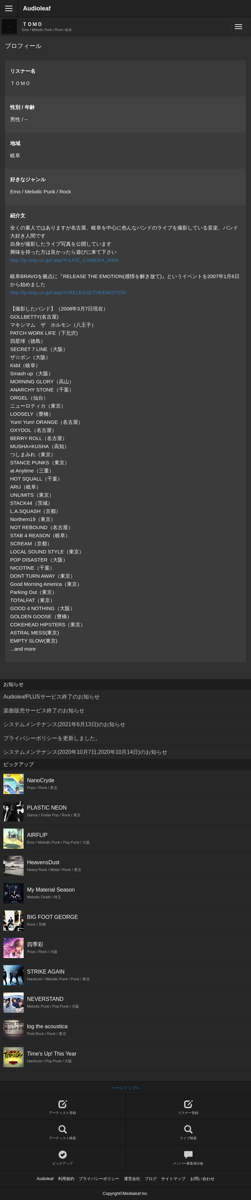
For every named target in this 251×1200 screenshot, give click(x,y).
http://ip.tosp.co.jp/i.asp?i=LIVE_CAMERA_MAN (64, 260)
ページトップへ (125, 1088)
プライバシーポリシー (99, 1178)
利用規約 (66, 1178)
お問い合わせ (202, 1178)
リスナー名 (22, 71)
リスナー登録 (188, 1107)
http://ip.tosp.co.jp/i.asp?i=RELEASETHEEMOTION (68, 292)
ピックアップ (62, 1158)
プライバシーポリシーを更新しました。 (52, 738)
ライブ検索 (188, 1132)
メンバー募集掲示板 (188, 1158)
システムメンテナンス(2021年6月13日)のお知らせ (64, 724)
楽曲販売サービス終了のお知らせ (43, 710)
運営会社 (132, 1178)
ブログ (151, 1178)
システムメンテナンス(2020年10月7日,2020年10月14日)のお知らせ (85, 752)
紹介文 (17, 215)
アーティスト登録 (62, 1107)
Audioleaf (37, 8)
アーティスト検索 (62, 1132)
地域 (15, 143)
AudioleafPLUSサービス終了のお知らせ (51, 697)
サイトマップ (173, 1178)
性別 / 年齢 (22, 107)
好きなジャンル (28, 179)
